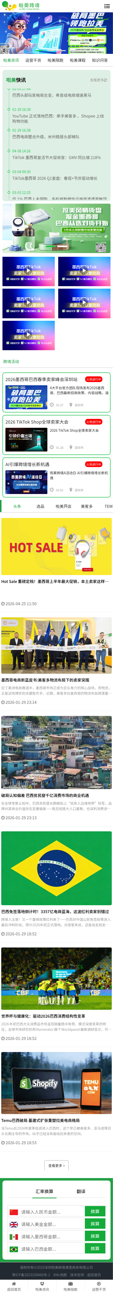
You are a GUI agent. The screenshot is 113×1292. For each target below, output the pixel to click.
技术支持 (77, 1274)
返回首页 (94, 1274)
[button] (39, 50)
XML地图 (60, 1274)
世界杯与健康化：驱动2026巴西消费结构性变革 (43, 1038)
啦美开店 (64, 506)
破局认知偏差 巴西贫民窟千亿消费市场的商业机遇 (45, 818)
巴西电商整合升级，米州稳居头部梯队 (45, 139)
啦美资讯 (11, 60)
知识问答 (100, 60)
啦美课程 (78, 60)
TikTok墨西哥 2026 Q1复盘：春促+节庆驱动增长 (54, 180)
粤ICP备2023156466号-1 (31, 1274)
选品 (40, 506)
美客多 (87, 506)
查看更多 (98, 79)
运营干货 (33, 60)
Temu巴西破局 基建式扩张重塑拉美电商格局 (40, 1143)
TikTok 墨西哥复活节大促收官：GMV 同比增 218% (56, 160)
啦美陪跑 (55, 60)
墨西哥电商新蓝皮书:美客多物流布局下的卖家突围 (45, 702)
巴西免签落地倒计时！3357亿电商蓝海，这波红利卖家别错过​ (55, 934)
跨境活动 (11, 361)
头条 (17, 506)
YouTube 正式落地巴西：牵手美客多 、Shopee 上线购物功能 (58, 120)
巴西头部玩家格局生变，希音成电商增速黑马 (51, 97)
